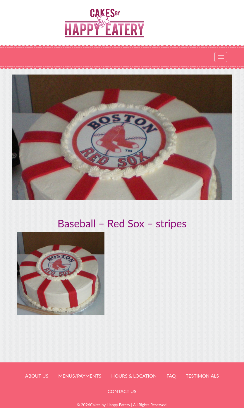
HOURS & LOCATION (134, 375)
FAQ (171, 375)
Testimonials (202, 375)
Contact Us (122, 391)
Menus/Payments (79, 375)
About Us (36, 375)
